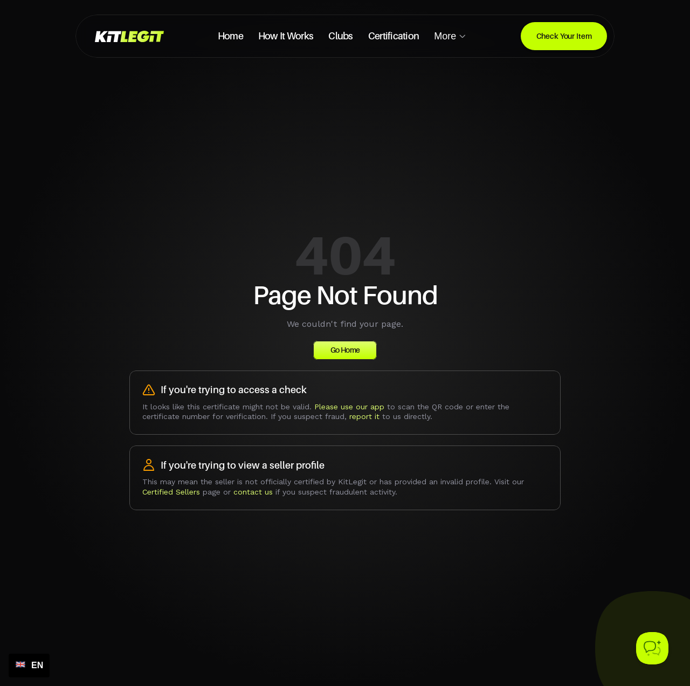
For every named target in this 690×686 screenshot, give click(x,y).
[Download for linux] (564, 36)
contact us (253, 492)
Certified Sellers (171, 492)
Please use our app (349, 406)
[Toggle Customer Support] (652, 648)
